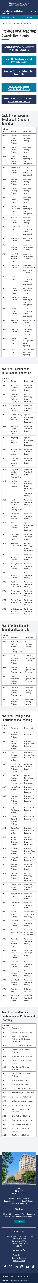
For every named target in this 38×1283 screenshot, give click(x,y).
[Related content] (29, 17)
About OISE (11, 23)
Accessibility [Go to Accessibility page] (6, 1276)
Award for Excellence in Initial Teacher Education (19, 60)
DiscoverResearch (22, 1198)
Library (11, 1198)
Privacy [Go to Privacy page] (13, 1276)
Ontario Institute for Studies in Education (12, 12)
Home (3, 23)
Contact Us (22, 1204)
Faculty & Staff (19, 1260)
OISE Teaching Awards (9, 17)
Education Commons (12, 1201)
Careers (14, 1204)
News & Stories (27, 1201)
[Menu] (34, 12)
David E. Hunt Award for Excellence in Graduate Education (19, 48)
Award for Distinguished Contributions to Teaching (19, 88)
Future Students (19, 1255)
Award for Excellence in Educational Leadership (19, 73)
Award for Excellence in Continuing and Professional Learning (19, 100)
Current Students (19, 1258)
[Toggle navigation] (31, 12)
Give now (20, 1221)
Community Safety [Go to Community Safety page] (24, 1276)
